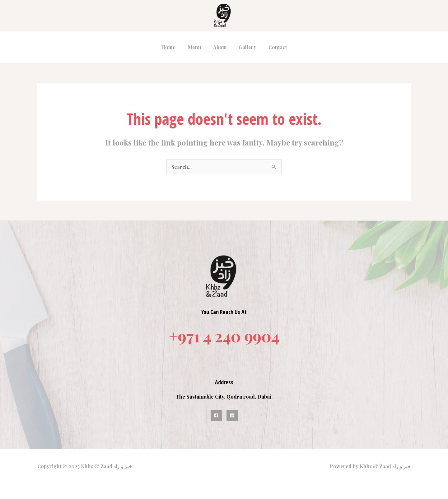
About (220, 47)
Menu (196, 47)
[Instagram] (232, 415)
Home (173, 47)
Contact (273, 47)
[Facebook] (216, 415)
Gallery (245, 47)
